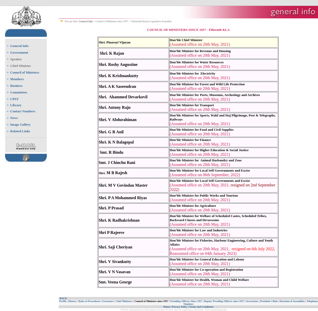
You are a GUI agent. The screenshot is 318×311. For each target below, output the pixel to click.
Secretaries (252, 301)
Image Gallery (20, 124)
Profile (62, 301)
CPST (14, 99)
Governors (108, 301)
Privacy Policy (179, 306)
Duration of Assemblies (292, 301)
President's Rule (269, 301)
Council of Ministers (24, 72)
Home (166, 306)
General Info (19, 46)
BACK (63, 298)
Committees (18, 92)
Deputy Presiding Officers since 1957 (224, 301)
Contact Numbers (23, 111)
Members (17, 79)
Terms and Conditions (201, 306)
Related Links (20, 131)
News (14, 118)
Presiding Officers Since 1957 (186, 301)
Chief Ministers (124, 301)
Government (19, 52)
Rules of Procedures (89, 301)
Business (16, 86)
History (72, 301)
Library (15, 105)
